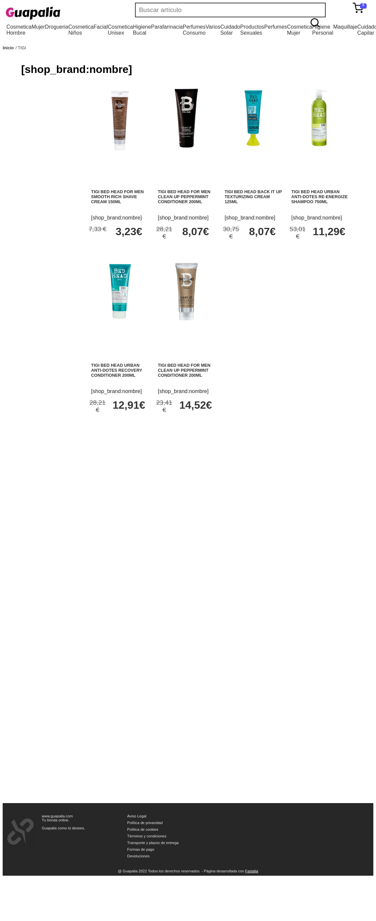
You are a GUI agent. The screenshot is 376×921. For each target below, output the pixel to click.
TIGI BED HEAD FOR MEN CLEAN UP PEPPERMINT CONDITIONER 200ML (184, 196)
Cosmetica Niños (81, 30)
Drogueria (56, 27)
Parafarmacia (167, 27)
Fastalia (251, 871)
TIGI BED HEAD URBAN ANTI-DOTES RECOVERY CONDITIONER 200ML (116, 370)
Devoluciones (138, 856)
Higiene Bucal (142, 30)
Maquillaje (345, 27)
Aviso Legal (137, 816)
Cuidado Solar (230, 30)
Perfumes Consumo (194, 30)
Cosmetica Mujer (299, 30)
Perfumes (275, 27)
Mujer (38, 27)
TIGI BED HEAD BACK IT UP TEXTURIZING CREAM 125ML (253, 196)
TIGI (22, 47)
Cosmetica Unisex (120, 30)
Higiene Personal (322, 30)
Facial (101, 27)
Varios (213, 27)
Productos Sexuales (252, 30)
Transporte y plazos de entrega (153, 843)
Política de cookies (142, 829)
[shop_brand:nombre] (116, 218)
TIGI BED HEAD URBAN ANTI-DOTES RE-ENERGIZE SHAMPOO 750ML (319, 196)
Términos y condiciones (147, 836)
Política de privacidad (145, 823)
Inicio (8, 47)
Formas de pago (140, 849)
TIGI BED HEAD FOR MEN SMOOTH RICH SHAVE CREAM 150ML (117, 196)
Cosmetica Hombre (19, 30)
